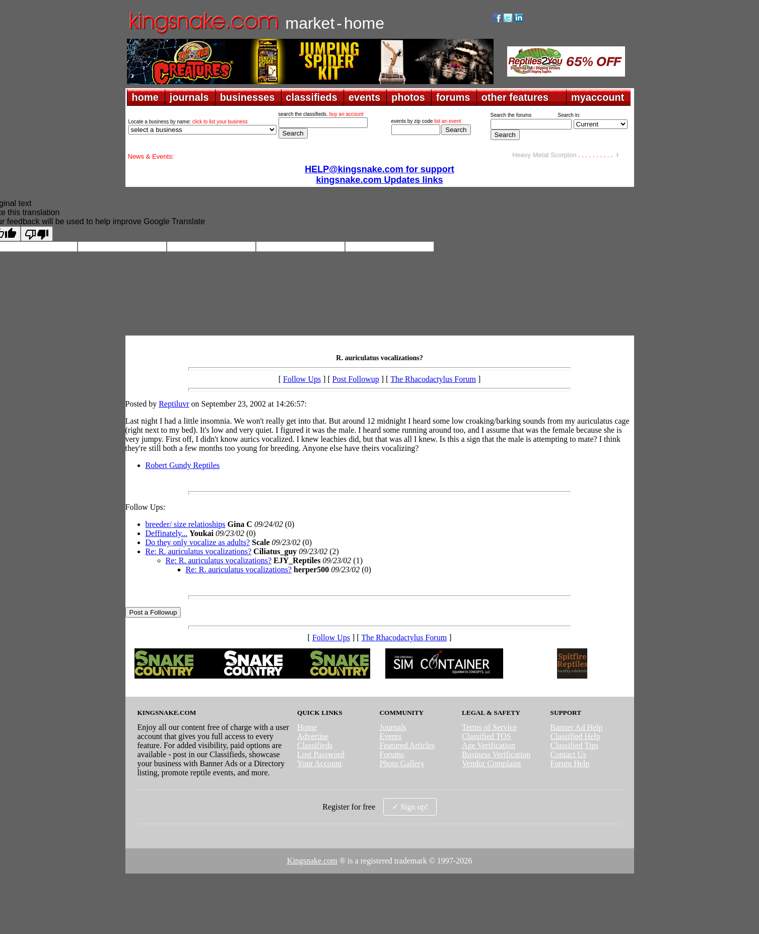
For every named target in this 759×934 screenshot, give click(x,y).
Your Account (319, 763)
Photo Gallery (401, 763)
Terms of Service (489, 727)
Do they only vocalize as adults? (198, 542)
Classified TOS (486, 736)
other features (514, 97)
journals (189, 97)
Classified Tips (574, 745)
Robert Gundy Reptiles (183, 465)
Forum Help (570, 763)
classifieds (311, 97)
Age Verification (488, 745)
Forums (391, 754)
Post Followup (355, 379)
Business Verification (496, 754)
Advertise (312, 736)
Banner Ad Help (576, 727)
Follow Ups (302, 379)
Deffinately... (167, 533)
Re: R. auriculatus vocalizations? (199, 551)
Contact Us (568, 754)
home (145, 97)
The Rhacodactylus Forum (433, 379)
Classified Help (575, 736)
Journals (392, 727)
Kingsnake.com (312, 860)
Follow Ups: (145, 507)
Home (307, 727)
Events (390, 736)
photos (408, 97)
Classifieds (314, 745)
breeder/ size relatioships (186, 524)
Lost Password (320, 754)
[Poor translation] (37, 233)
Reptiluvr (174, 403)
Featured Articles (407, 745)
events (364, 97)
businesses (247, 97)
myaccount (598, 97)
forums (453, 97)
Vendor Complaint (491, 763)
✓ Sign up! (410, 807)
